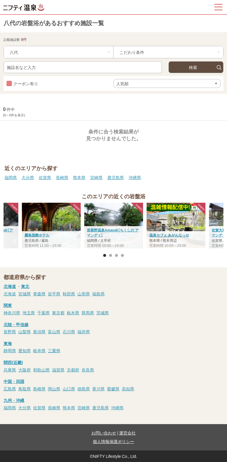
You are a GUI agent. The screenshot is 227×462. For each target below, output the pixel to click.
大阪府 (24, 370)
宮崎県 (96, 177)
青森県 (39, 294)
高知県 (128, 389)
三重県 (54, 350)
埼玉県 (28, 312)
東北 (25, 286)
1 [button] (104, 255)
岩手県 (54, 294)
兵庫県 (10, 370)
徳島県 (83, 389)
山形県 (83, 294)
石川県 (69, 331)
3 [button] (116, 255)
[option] (113, 226)
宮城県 (24, 294)
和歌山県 (41, 370)
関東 (8, 305)
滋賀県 (58, 370)
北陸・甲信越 (16, 324)
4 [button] (122, 255)
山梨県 (24, 331)
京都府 (73, 370)
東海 (8, 343)
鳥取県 (24, 389)
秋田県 (69, 294)
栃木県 (73, 312)
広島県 (10, 389)
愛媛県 (113, 389)
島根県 (39, 389)
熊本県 (79, 177)
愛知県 (24, 350)
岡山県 (54, 389)
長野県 (10, 331)
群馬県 (88, 312)
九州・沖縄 (14, 400)
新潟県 (39, 331)
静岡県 (10, 350)
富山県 (54, 331)
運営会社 (127, 433)
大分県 (28, 177)
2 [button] (110, 255)
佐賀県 (45, 177)
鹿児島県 (115, 177)
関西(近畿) (13, 362)
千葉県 (43, 312)
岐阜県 (39, 350)
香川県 (98, 389)
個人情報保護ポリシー (113, 441)
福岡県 (10, 177)
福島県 (98, 294)
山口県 (69, 389)
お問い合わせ (103, 433)
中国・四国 (14, 381)
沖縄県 (135, 177)
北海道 (10, 286)
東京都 (58, 312)
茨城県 (102, 312)
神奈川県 (12, 312)
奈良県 (88, 370)
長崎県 (62, 177)
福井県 (83, 331)
